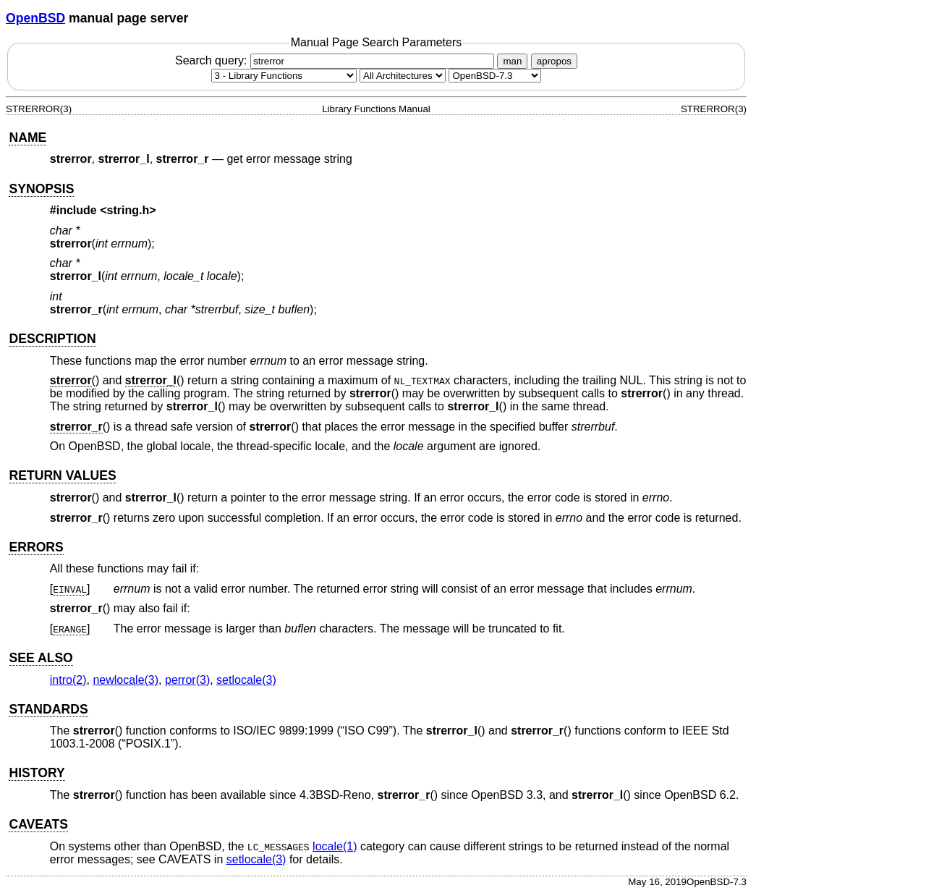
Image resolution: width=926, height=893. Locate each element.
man (512, 61)
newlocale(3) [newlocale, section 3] (125, 680)
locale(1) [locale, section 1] (335, 846)
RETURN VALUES (62, 475)
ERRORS (36, 547)
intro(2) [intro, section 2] (68, 680)
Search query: (336, 60)
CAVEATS (38, 824)
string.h (128, 210)
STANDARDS (48, 709)
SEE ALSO (40, 658)
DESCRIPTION (52, 338)
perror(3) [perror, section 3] (187, 680)
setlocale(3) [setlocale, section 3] (246, 680)
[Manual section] (284, 75)
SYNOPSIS (41, 189)
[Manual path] (495, 75)
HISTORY (36, 773)
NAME (27, 137)
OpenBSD (35, 18)
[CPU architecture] (403, 75)
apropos (554, 61)
